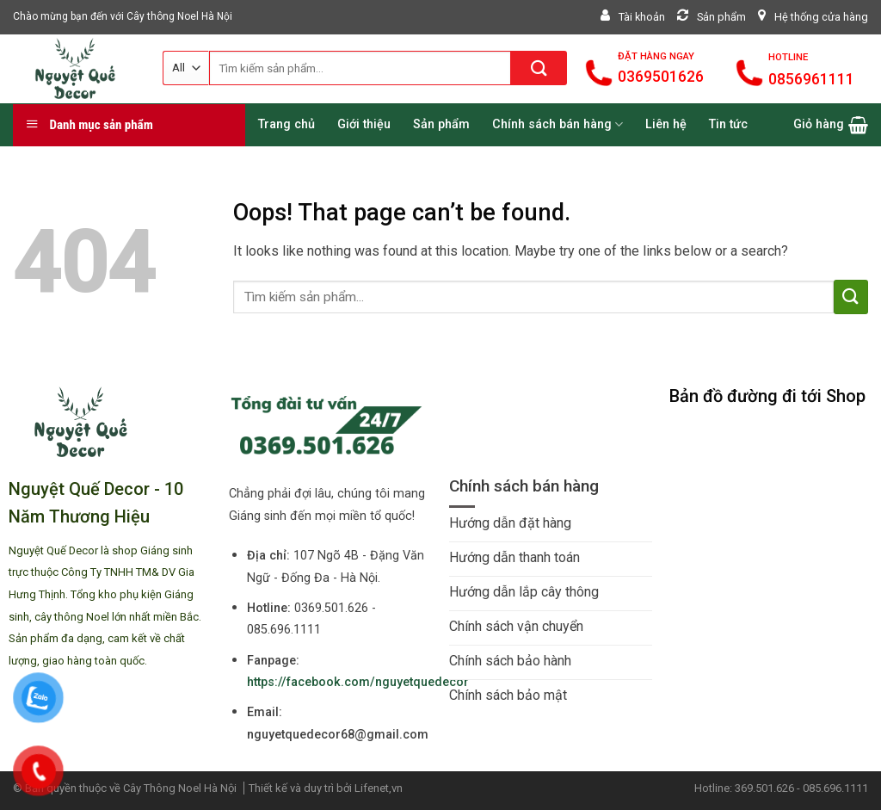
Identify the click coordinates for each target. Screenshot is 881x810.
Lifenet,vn (378, 788)
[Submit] (539, 68)
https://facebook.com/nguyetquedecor (358, 682)
